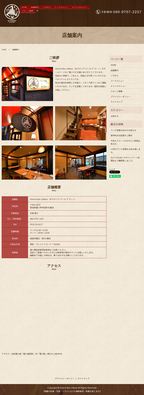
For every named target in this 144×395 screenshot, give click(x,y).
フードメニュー (57, 12)
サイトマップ (116, 101)
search (94, 12)
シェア (112, 169)
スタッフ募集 (84, 12)
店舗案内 (37, 12)
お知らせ (115, 116)
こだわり (45, 12)
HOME (29, 12)
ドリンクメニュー (71, 12)
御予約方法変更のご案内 (121, 135)
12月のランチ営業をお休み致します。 (125, 151)
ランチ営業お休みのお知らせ (123, 130)
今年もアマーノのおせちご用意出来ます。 (125, 142)
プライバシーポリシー (120, 96)
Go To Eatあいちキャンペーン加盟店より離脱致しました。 (125, 159)
